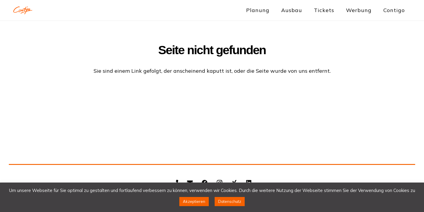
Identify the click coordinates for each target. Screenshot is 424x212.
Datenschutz (229, 201)
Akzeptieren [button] (194, 201)
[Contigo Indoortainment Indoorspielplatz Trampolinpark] (22, 10)
